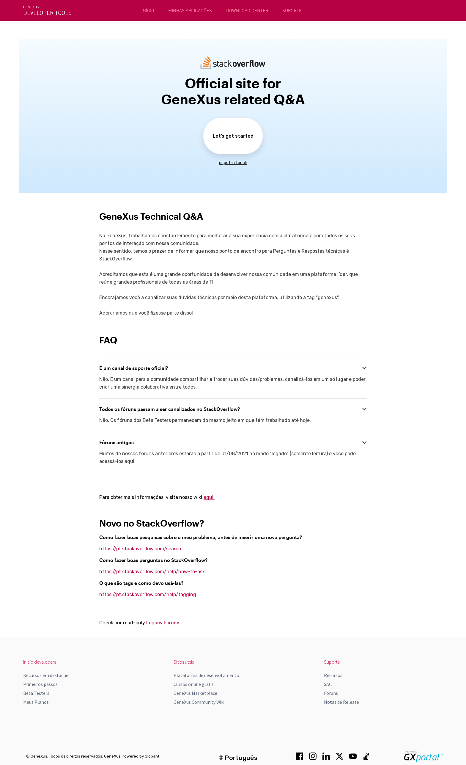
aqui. (209, 497)
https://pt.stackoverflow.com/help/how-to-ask (152, 571)
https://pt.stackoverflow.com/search (140, 549)
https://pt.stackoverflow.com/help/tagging (147, 594)
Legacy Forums (163, 623)
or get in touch (233, 162)
